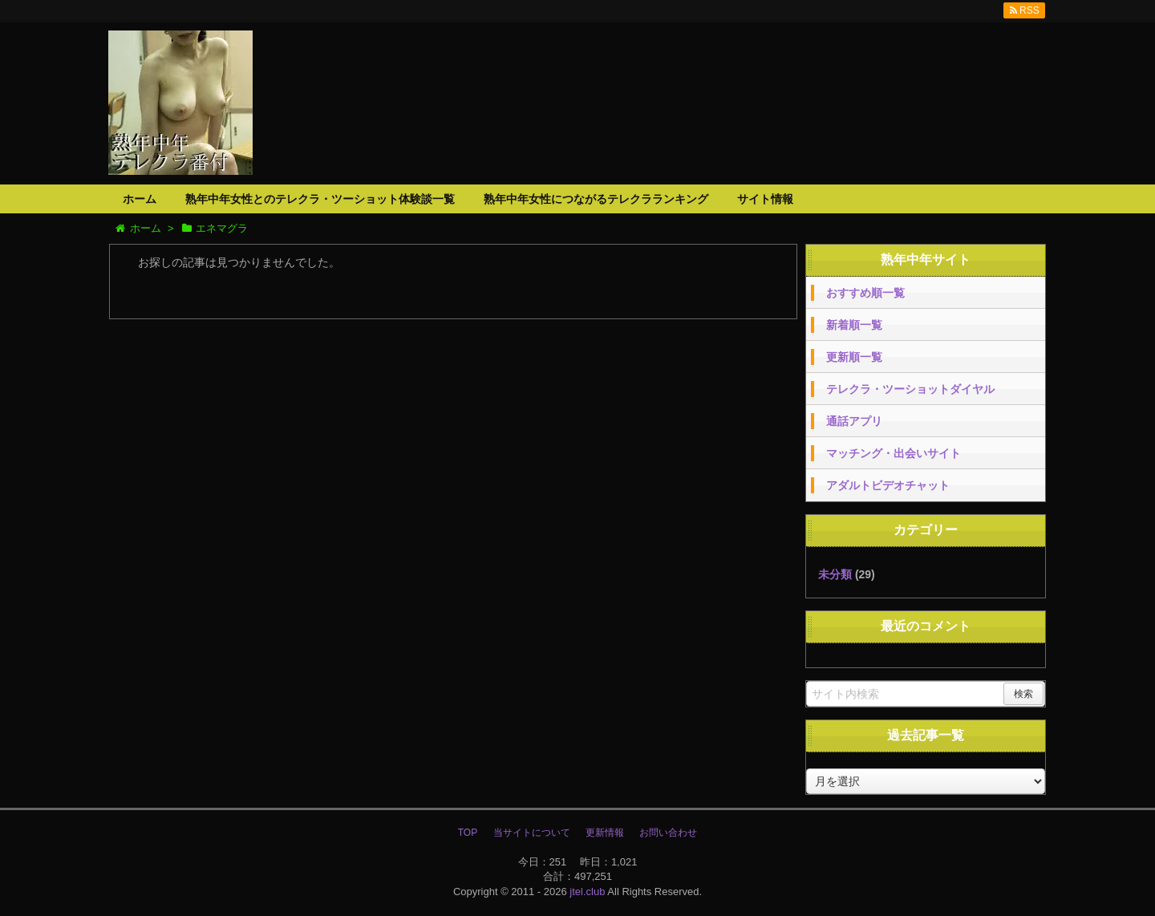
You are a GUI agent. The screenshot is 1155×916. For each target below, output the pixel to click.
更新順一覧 (854, 357)
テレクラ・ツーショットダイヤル (910, 389)
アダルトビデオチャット (888, 485)
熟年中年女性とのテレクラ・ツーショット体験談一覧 (320, 199)
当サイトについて (531, 832)
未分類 (835, 574)
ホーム (139, 199)
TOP (467, 832)
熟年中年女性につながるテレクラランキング (596, 199)
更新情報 (605, 832)
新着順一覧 (854, 324)
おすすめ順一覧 (865, 292)
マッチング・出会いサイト (893, 453)
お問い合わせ (668, 832)
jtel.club (587, 892)
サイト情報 (765, 199)
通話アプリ (854, 421)
